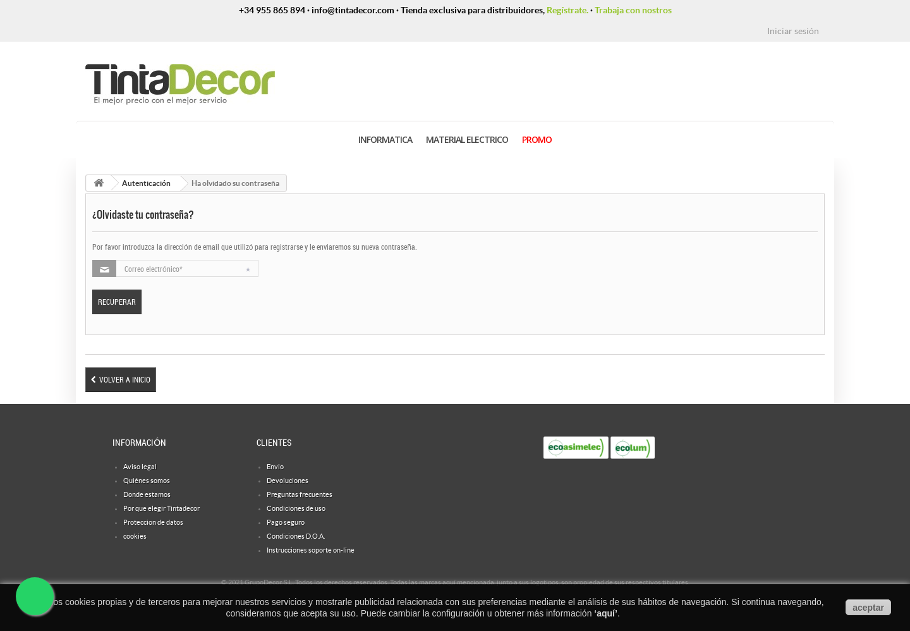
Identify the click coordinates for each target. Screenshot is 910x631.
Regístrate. (567, 10)
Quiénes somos (146, 480)
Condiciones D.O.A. (296, 536)
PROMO (537, 139)
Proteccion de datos (153, 522)
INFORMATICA (385, 139)
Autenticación (146, 183)
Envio (275, 466)
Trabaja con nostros (633, 10)
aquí (606, 613)
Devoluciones (287, 480)
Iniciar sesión (793, 31)
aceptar (868, 608)
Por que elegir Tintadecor (161, 508)
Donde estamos (147, 494)
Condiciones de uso (296, 508)
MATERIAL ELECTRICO (467, 139)
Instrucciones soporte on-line (311, 550)
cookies (135, 536)
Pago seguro (286, 522)
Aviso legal (140, 466)
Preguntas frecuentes (299, 494)
